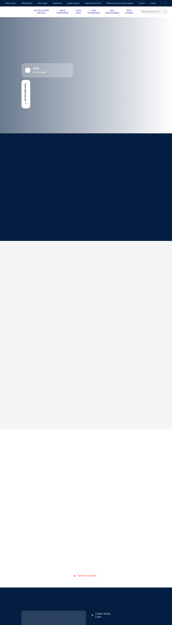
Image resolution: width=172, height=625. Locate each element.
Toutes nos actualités (87, 576)
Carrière (142, 3)
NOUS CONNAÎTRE (62, 11)
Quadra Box (57, 3)
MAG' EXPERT (129, 11)
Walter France (10, 3)
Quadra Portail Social (93, 3)
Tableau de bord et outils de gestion (120, 3)
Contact (153, 3)
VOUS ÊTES (78, 11)
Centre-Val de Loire (102, 615)
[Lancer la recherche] (166, 11)
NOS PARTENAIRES (112, 11)
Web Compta (42, 3)
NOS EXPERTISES (94, 11)
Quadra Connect (73, 3)
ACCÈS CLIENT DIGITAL (41, 11)
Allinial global (26, 3)
